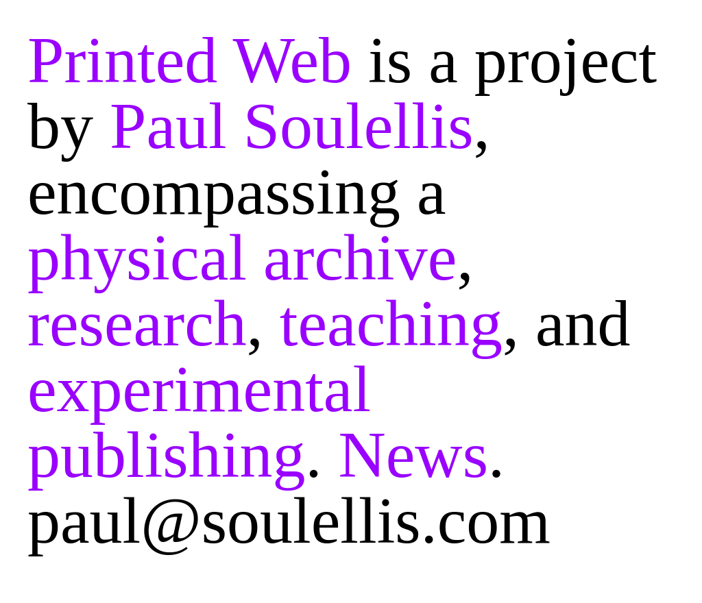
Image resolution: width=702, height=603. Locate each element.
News (413, 454)
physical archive (242, 257)
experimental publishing (199, 421)
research (137, 323)
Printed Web (189, 60)
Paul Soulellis (292, 125)
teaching (391, 323)
